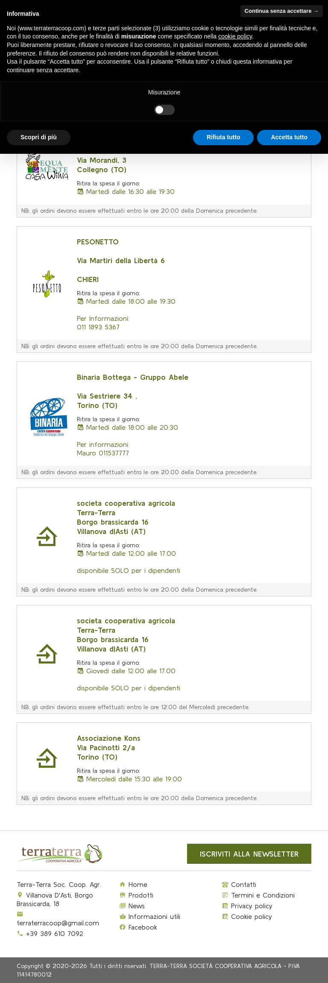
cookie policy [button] (235, 36)
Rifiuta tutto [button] (223, 137)
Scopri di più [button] (38, 137)
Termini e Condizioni (258, 895)
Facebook (138, 927)
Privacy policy (247, 906)
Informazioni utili (149, 916)
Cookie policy (247, 916)
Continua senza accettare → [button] (282, 11)
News (132, 906)
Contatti (239, 884)
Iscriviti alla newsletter (249, 853)
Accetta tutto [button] (289, 137)
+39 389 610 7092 (54, 933)
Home (133, 884)
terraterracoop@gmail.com (58, 923)
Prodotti (136, 895)
